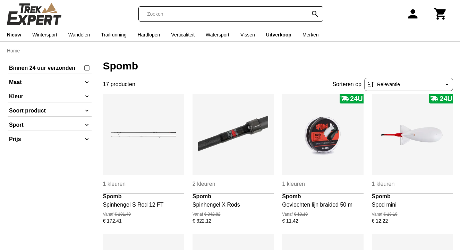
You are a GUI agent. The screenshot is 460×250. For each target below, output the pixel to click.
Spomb (112, 196)
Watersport (217, 35)
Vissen (247, 35)
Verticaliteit (183, 35)
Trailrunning (113, 35)
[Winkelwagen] (441, 14)
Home (13, 50)
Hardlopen (149, 35)
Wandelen (79, 35)
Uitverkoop (278, 35)
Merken (311, 35)
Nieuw (14, 35)
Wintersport (44, 35)
